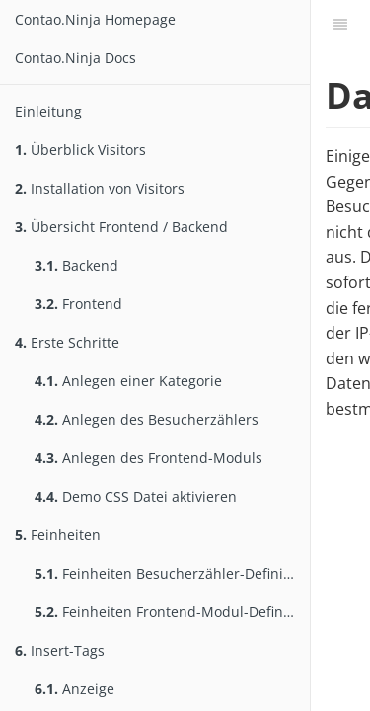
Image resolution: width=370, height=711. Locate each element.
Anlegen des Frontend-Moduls (148, 457)
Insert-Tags (60, 650)
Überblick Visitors (80, 149)
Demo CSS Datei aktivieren (136, 496)
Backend (76, 265)
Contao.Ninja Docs (75, 57)
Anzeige (74, 688)
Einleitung (48, 111)
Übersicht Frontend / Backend (121, 226)
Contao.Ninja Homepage (95, 19)
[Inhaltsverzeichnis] (340, 24)
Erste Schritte (67, 342)
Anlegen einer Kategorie (128, 380)
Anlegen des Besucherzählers (147, 419)
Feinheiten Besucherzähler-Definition (172, 573)
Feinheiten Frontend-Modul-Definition (172, 611)
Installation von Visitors (100, 188)
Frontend (78, 303)
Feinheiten (58, 534)
